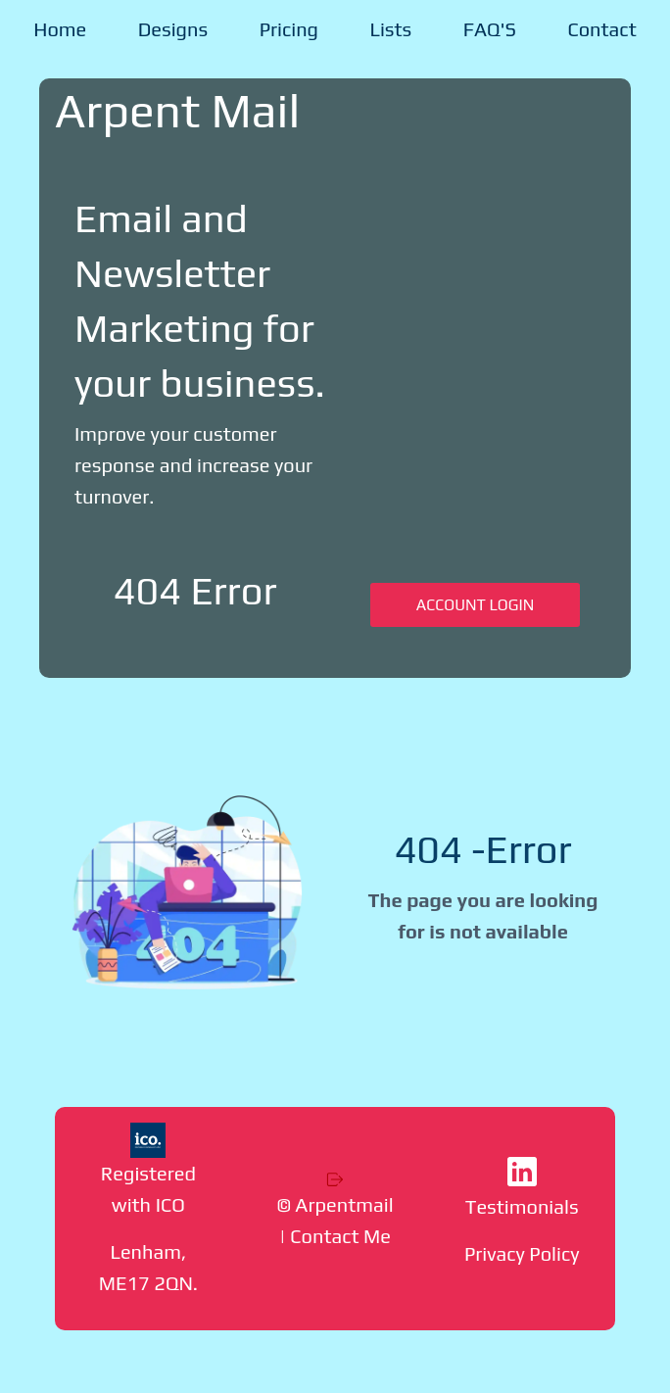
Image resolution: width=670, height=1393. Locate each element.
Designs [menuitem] (173, 29)
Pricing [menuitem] (289, 29)
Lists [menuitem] (391, 29)
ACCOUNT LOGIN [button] (475, 605)
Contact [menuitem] (601, 29)
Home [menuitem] (59, 29)
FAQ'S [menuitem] (489, 29)
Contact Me (340, 1236)
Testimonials (522, 1206)
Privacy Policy (522, 1253)
